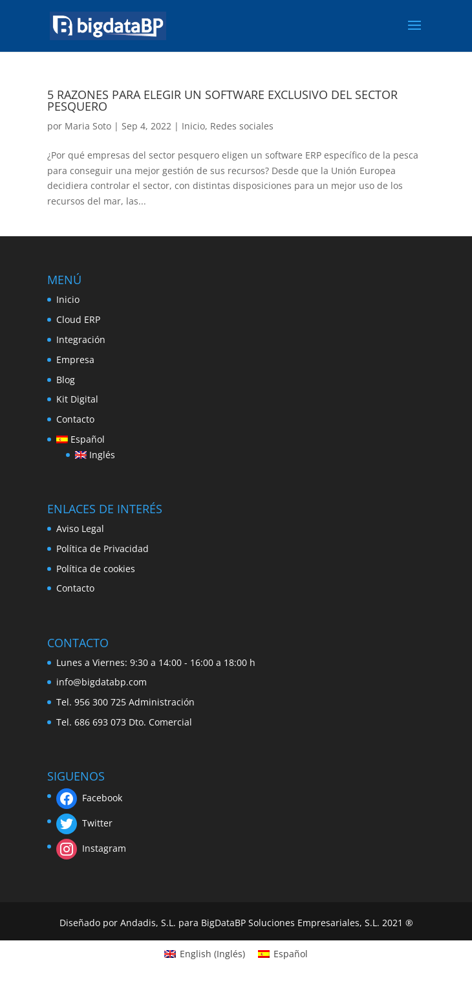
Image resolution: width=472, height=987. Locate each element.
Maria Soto (88, 126)
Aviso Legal (80, 528)
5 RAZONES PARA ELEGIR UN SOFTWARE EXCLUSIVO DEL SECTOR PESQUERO (222, 100)
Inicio (193, 126)
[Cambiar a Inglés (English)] (205, 954)
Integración (80, 339)
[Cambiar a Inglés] (95, 455)
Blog (65, 379)
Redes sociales (242, 126)
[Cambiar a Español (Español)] (283, 954)
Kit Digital (77, 399)
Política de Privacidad (102, 548)
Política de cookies (95, 568)
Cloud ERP (78, 319)
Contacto (75, 419)
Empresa (75, 359)
